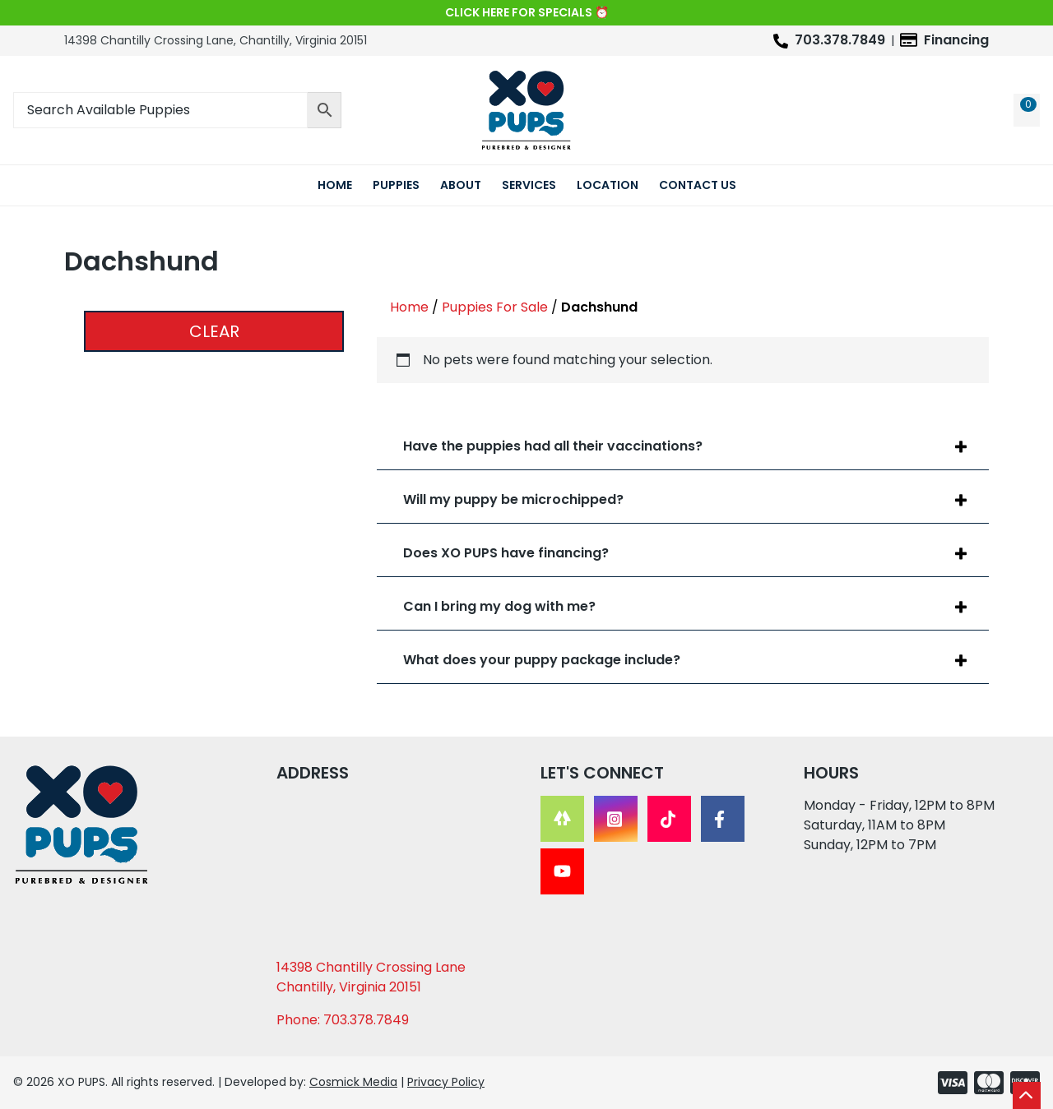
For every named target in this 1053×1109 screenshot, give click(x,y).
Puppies (396, 185)
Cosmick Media (353, 1082)
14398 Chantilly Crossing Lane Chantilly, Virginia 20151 (371, 977)
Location (607, 185)
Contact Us (697, 185)
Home (335, 185)
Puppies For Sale (495, 307)
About (460, 185)
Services (529, 185)
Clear (214, 331)
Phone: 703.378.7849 (342, 1019)
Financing (956, 39)
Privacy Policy (446, 1082)
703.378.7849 (840, 39)
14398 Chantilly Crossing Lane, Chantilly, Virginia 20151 (215, 40)
